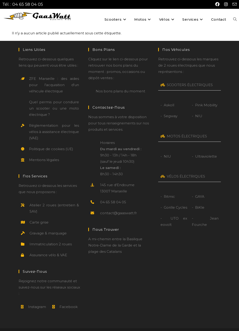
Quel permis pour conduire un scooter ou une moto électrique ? (54, 101)
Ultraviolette (206, 149)
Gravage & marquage (48, 226)
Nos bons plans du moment (120, 84)
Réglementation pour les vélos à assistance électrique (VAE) (54, 125)
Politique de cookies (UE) (51, 142)
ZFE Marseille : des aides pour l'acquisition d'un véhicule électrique (54, 78)
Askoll (169, 98)
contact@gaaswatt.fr (118, 206)
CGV (141, 326)
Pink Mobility (206, 98)
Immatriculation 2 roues (50, 237)
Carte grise (39, 215)
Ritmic (169, 190)
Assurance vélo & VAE (48, 248)
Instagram (37, 300)
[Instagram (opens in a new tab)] (226, 4)
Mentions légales (44, 153)
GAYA (199, 190)
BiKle (199, 200)
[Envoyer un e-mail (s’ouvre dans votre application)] (233, 4)
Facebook (68, 300)
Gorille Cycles (175, 200)
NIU (198, 109)
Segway (170, 109)
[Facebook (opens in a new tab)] (217, 4)
